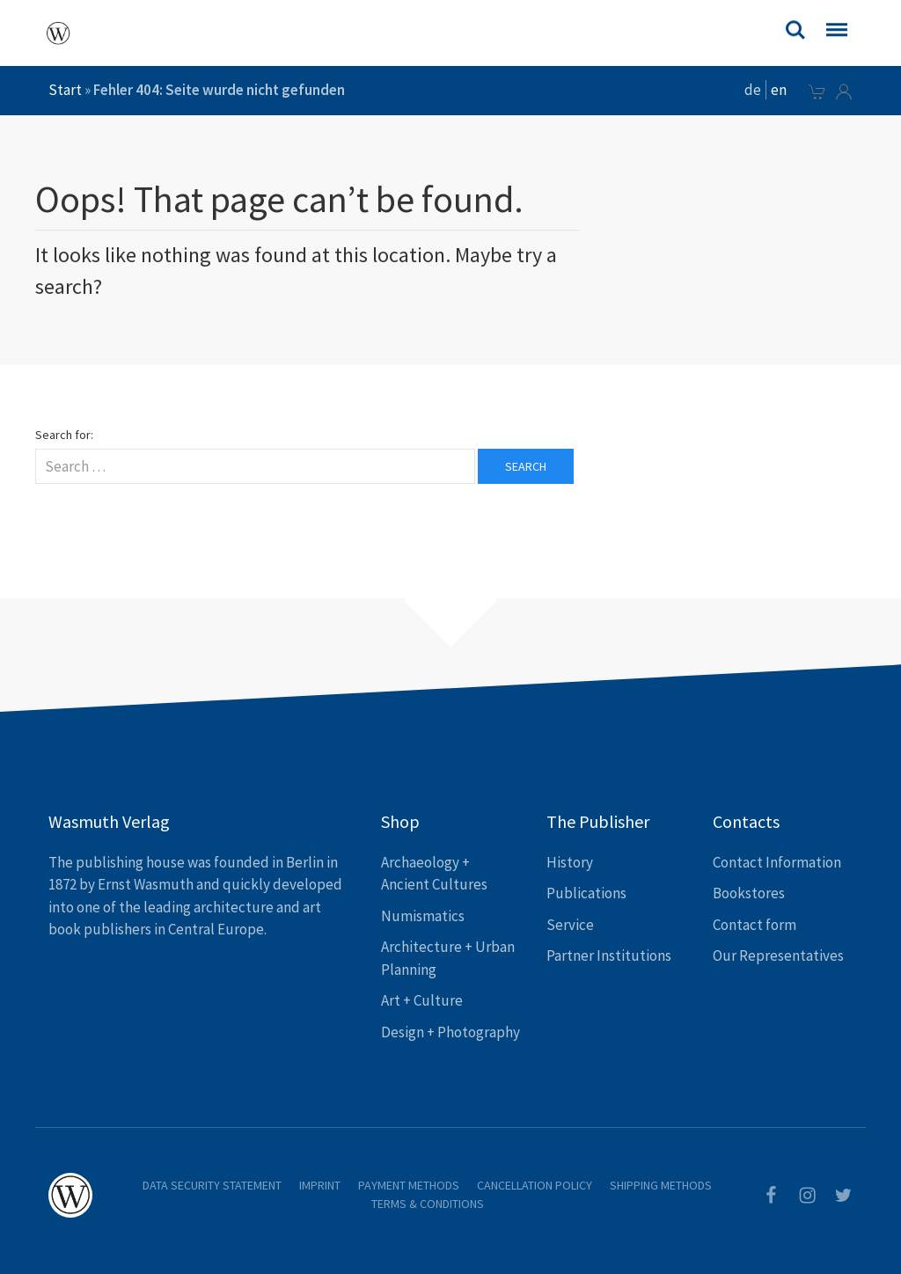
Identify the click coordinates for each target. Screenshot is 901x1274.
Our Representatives (778, 955)
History (569, 862)
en (779, 89)
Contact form (754, 924)
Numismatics (423, 916)
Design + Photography (450, 1032)
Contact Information (777, 862)
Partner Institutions (608, 955)
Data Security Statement (212, 1185)
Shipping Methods (661, 1185)
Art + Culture (422, 1000)
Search (525, 466)
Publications (586, 893)
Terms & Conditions (427, 1204)
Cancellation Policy (534, 1185)
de (752, 89)
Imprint (320, 1185)
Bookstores (749, 893)
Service (570, 924)
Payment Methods (408, 1185)
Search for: (64, 435)
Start (65, 89)
